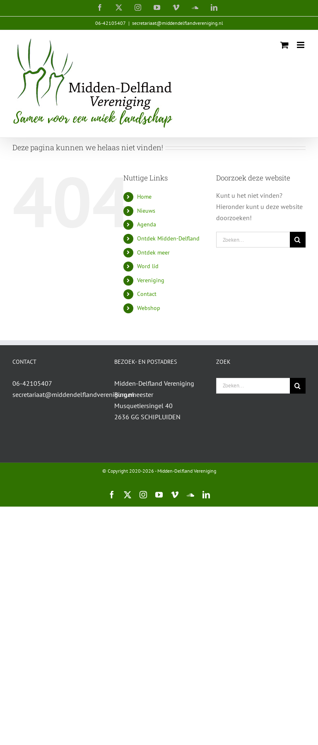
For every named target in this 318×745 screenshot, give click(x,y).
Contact (147, 294)
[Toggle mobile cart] (284, 45)
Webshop (148, 308)
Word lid (148, 266)
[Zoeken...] (253, 240)
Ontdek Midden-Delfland (168, 238)
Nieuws (146, 210)
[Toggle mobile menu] (301, 45)
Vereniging (150, 280)
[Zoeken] (298, 240)
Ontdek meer (153, 252)
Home (144, 196)
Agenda (146, 224)
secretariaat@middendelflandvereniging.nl (177, 23)
